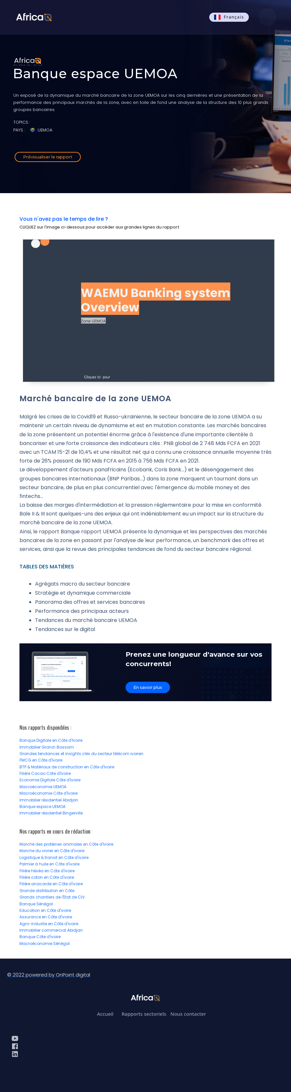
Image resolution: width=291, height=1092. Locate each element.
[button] (267, 17)
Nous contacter (188, 1014)
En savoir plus (147, 687)
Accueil (105, 1014)
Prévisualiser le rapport (47, 157)
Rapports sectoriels (144, 1014)
